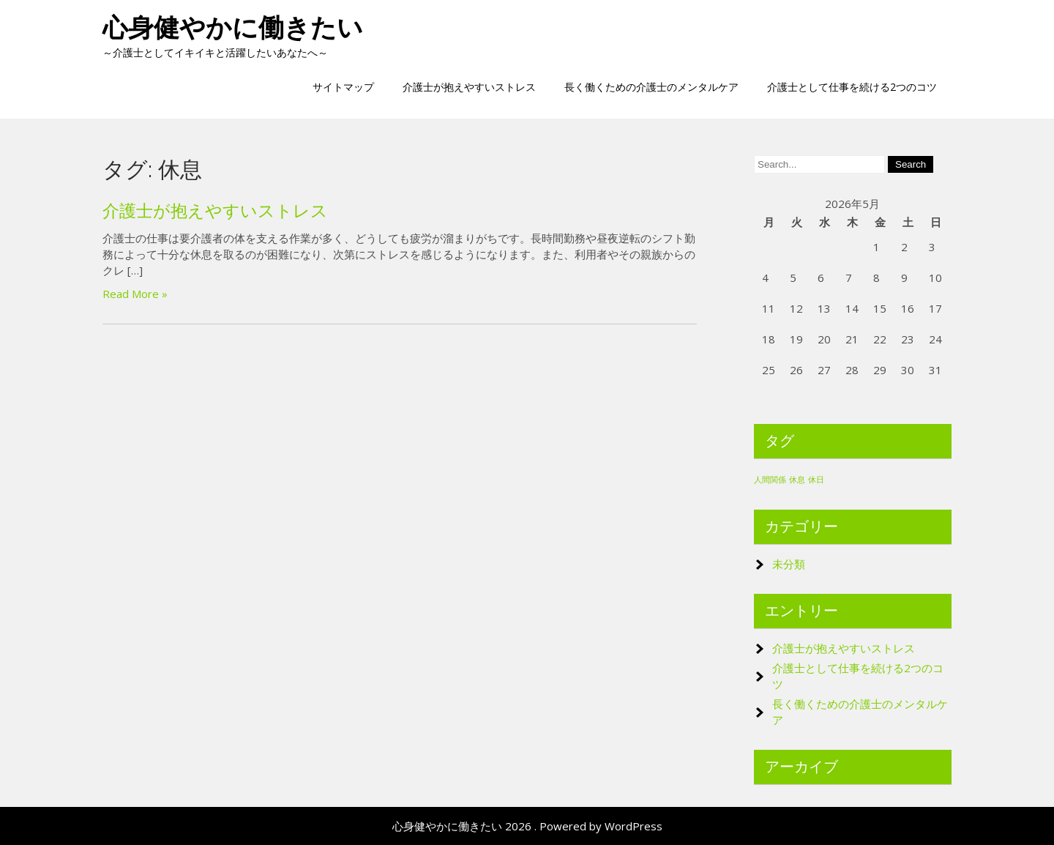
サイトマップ (343, 87)
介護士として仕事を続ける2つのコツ (852, 87)
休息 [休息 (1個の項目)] (797, 479)
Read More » (135, 293)
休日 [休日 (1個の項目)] (816, 479)
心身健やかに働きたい (232, 27)
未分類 (788, 563)
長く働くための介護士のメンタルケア (651, 87)
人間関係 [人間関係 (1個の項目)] (770, 479)
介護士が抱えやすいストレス (469, 87)
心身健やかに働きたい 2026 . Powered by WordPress (527, 826)
